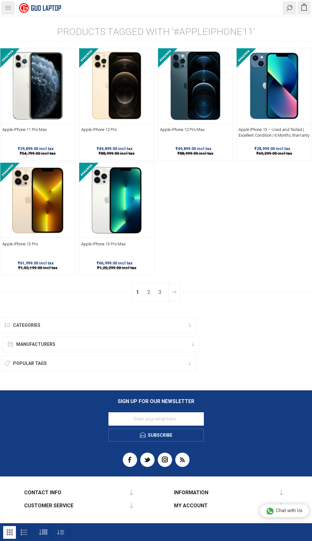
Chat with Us (284, 511)
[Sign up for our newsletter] (156, 419)
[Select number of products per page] (43, 532)
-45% (70, 50)
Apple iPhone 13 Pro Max (103, 244)
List (23, 532)
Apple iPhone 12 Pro (99, 129)
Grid (9, 532)
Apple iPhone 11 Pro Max (24, 129)
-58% (307, 50)
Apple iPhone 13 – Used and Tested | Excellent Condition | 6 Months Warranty (274, 132)
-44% (149, 50)
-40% (70, 165)
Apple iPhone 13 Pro (20, 244)
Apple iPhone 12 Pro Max (182, 129)
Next (174, 292)
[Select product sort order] (60, 532)
